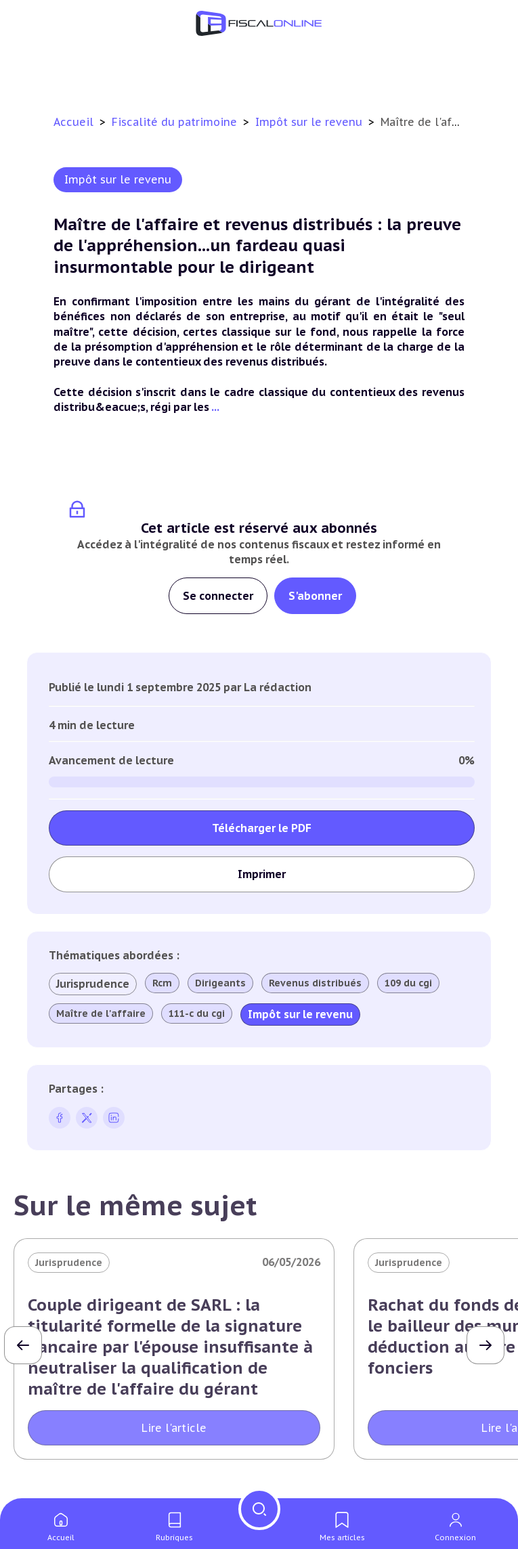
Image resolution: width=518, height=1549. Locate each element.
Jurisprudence (92, 983)
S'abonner (315, 596)
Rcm (162, 983)
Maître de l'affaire (101, 1013)
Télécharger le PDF (261, 828)
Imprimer (262, 874)
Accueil (73, 122)
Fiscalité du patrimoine (176, 122)
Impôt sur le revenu (310, 122)
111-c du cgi (197, 1013)
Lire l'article (174, 1428)
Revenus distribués (315, 983)
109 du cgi (408, 983)
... (215, 407)
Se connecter (218, 596)
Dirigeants (220, 983)
